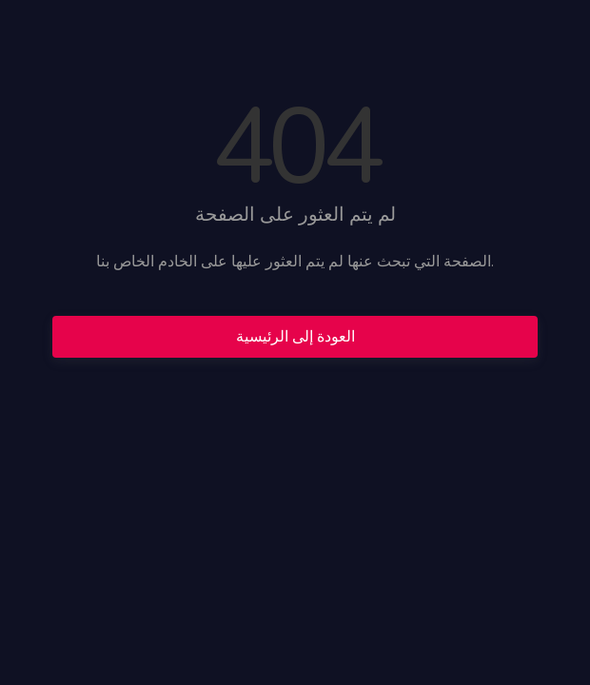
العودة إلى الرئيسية (295, 336)
